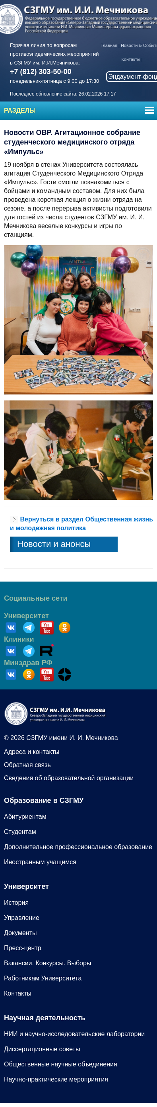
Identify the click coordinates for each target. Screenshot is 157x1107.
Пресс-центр (22, 948)
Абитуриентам (25, 816)
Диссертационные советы (42, 1049)
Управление (21, 917)
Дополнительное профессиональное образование (78, 846)
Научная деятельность (44, 1018)
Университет (26, 616)
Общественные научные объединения (60, 1064)
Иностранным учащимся (40, 862)
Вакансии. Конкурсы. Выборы (47, 963)
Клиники (19, 639)
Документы (20, 932)
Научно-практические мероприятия (56, 1079)
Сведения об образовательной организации (69, 778)
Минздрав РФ (28, 663)
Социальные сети (36, 598)
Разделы (20, 110)
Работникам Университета (42, 978)
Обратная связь (27, 764)
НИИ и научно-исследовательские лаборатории (74, 1034)
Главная (109, 45)
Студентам (20, 831)
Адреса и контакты (32, 751)
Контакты (130, 59)
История (16, 902)
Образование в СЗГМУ (43, 800)
